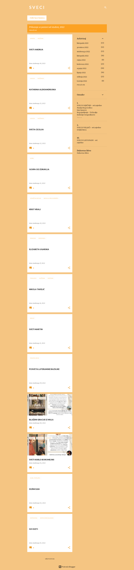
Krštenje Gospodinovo (86, 115)
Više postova (49, 559)
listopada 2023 (82, 43)
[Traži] (105, 7)
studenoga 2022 (83, 52)
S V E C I (36, 7)
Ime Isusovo (82, 110)
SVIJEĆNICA (81, 130)
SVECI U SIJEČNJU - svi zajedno (89, 105)
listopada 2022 (82, 56)
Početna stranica (37, 18)
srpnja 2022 (81, 68)
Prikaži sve (33, 30)
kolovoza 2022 (83, 64)
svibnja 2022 (82, 77)
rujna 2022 (81, 60)
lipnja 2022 (81, 73)
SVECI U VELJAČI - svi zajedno (89, 127)
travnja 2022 (82, 81)
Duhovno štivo (83, 153)
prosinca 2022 (82, 47)
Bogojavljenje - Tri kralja (87, 112)
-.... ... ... (79, 117)
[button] (69, 68)
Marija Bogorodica (84, 108)
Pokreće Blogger (67, 567)
